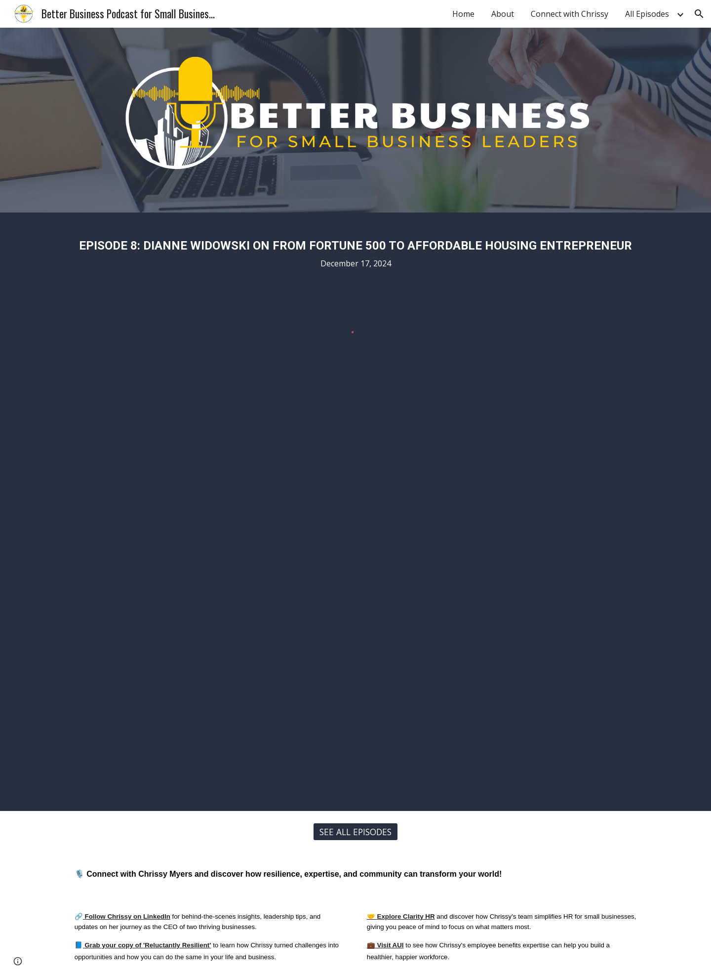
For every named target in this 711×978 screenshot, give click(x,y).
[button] (699, 14)
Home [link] (463, 13)
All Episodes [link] (647, 13)
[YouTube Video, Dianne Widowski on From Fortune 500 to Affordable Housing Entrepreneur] (355, 605)
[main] (355, 250)
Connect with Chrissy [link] (569, 13)
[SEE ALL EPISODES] (355, 831)
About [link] (502, 13)
